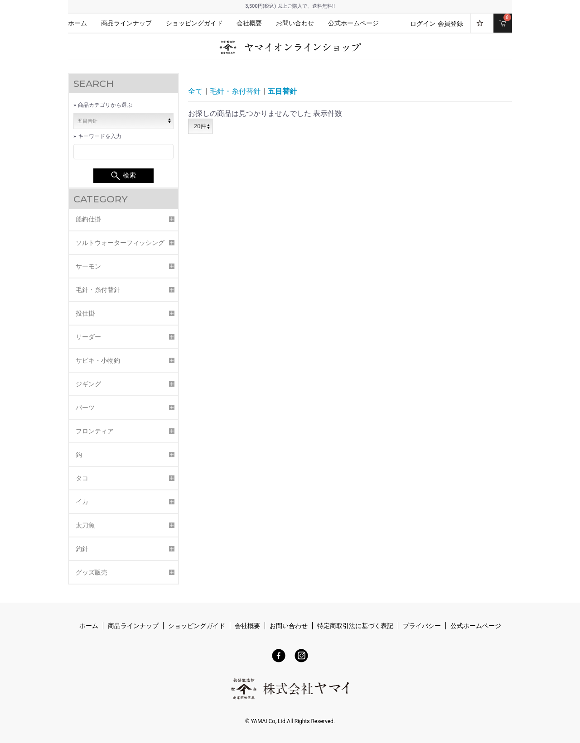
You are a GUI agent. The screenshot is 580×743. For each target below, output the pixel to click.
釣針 (82, 548)
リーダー (88, 336)
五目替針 (282, 91)
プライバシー (422, 626)
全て (195, 91)
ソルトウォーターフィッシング (120, 242)
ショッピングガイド (194, 23)
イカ (82, 501)
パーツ (85, 407)
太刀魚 (85, 525)
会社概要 (249, 23)
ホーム (77, 23)
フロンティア (95, 431)
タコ (82, 478)
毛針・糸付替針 (98, 289)
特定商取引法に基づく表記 (355, 626)
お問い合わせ (295, 23)
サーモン (88, 266)
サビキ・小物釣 (98, 360)
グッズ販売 (91, 572)
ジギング (88, 384)
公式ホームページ (353, 23)
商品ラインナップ (126, 23)
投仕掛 (85, 313)
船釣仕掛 (88, 219)
